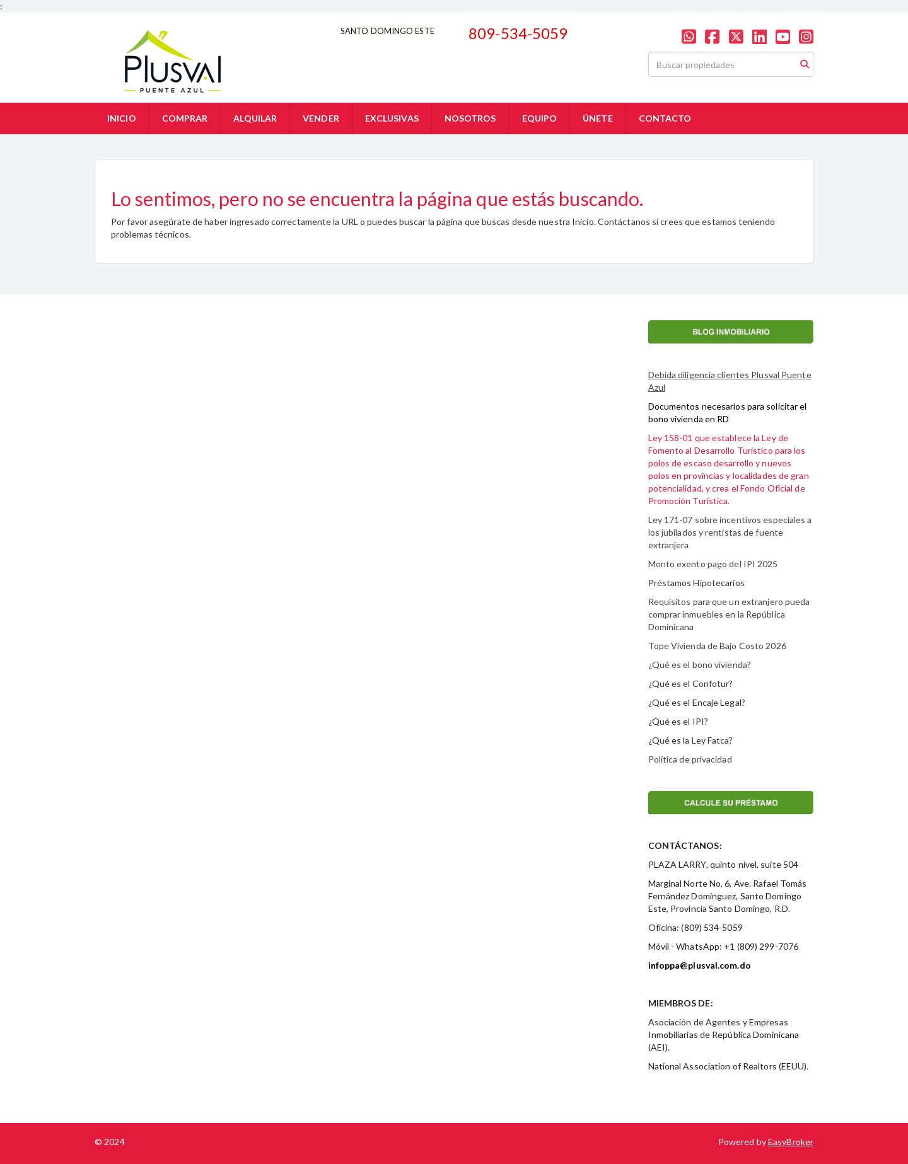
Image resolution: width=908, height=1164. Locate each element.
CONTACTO (665, 118)
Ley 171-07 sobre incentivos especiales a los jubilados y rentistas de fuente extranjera (730, 532)
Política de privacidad (690, 759)
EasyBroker (790, 1141)
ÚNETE (598, 118)
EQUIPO (539, 118)
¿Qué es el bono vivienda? (700, 664)
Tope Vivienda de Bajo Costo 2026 (717, 645)
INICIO (121, 118)
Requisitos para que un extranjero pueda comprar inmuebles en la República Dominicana (729, 614)
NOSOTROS (470, 118)
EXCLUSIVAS (392, 118)
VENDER (321, 118)
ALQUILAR (255, 118)
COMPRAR (185, 118)
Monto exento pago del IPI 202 (710, 563)
